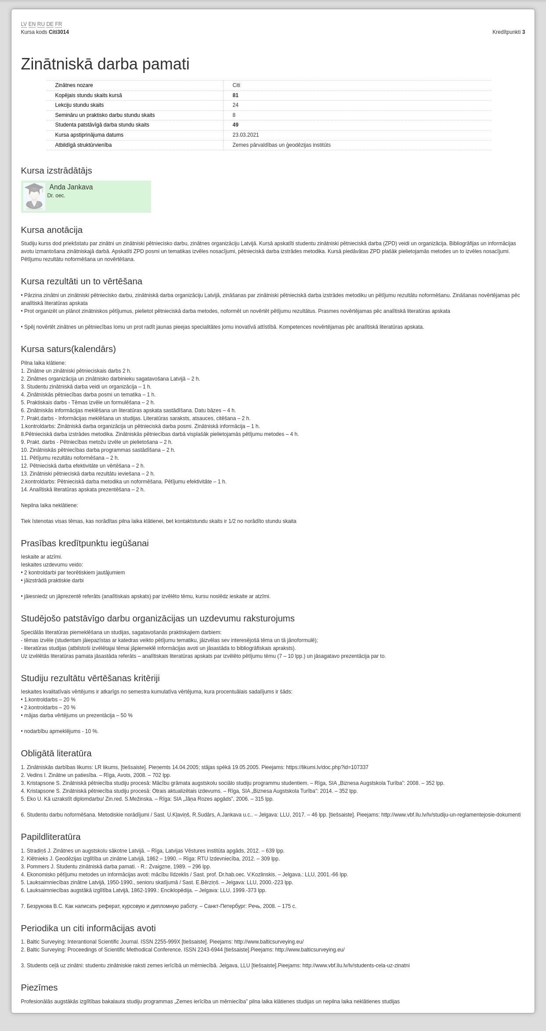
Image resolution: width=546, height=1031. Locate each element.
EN (32, 24)
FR (58, 24)
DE (50, 24)
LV (24, 24)
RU (41, 24)
